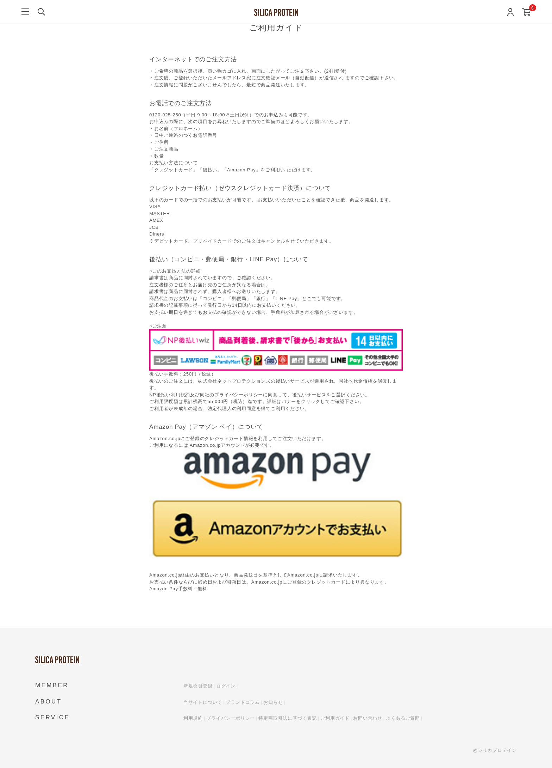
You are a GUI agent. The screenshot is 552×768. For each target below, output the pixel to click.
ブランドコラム (243, 702)
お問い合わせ (367, 718)
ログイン (226, 686)
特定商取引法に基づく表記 (287, 718)
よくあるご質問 (403, 718)
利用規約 (193, 718)
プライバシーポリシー (230, 718)
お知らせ (273, 702)
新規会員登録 (198, 686)
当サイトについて (202, 702)
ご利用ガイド (335, 718)
